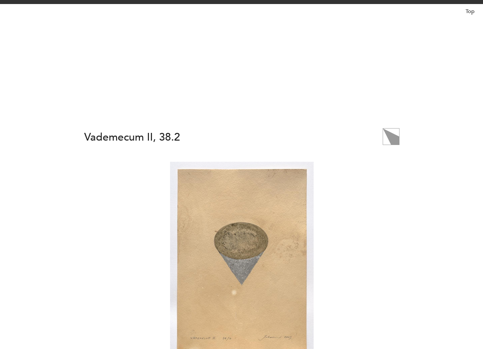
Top (470, 11)
